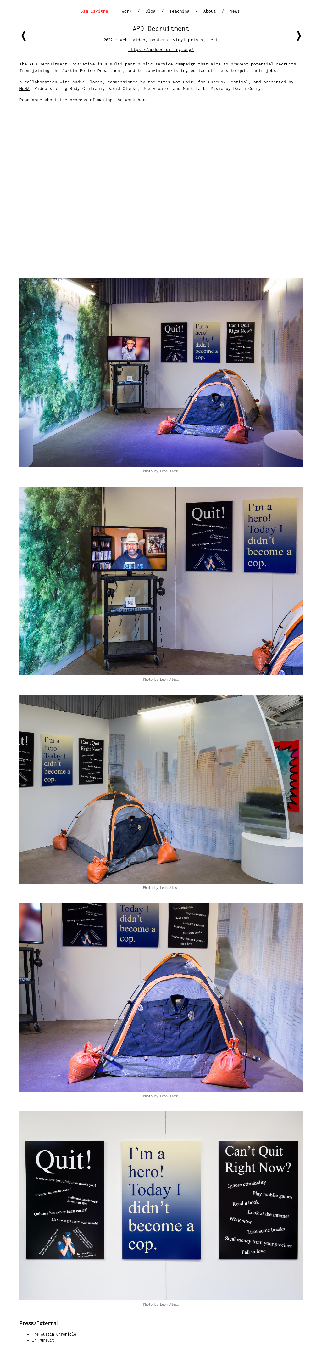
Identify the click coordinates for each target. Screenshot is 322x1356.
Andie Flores (87, 81)
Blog (151, 11)
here (143, 99)
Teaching (179, 11)
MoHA (24, 88)
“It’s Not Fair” (177, 81)
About (209, 11)
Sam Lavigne (94, 11)
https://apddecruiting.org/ (161, 49)
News (235, 11)
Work (127, 11)
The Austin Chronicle (54, 1334)
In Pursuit (43, 1340)
